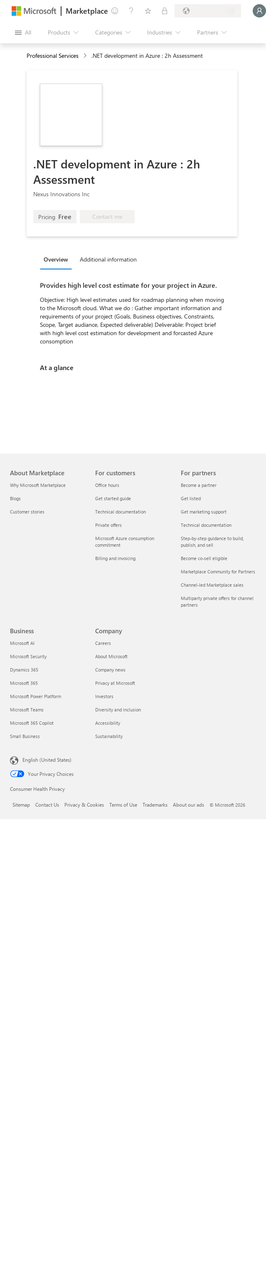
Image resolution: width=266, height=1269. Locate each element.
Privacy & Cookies (84, 804)
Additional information (108, 259)
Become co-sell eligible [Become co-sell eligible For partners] (204, 558)
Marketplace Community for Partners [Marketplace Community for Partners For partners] (218, 571)
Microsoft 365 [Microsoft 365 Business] (24, 683)
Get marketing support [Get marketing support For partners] (204, 512)
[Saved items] (148, 11)
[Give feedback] (114, 11)
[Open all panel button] (23, 32)
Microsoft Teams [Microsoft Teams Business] (27, 709)
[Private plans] (164, 11)
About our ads (188, 804)
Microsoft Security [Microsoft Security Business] (28, 656)
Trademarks (155, 804)
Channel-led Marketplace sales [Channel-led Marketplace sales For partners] (212, 585)
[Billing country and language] (208, 10)
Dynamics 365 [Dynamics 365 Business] (24, 670)
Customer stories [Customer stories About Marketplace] (27, 512)
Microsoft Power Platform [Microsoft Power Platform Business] (35, 696)
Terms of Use (123, 804)
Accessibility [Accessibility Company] (107, 723)
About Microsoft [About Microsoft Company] (111, 656)
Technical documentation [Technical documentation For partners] (206, 525)
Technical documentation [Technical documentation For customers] (120, 512)
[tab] (58, 259)
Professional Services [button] (53, 55)
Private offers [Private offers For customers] (108, 525)
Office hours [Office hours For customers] (107, 485)
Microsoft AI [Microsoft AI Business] (22, 643)
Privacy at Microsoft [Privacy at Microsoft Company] (115, 683)
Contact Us (47, 804)
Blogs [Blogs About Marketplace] (15, 498)
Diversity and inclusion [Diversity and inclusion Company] (118, 709)
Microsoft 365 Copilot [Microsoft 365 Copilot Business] (32, 723)
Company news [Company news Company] (110, 670)
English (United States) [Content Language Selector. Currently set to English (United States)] (46, 759)
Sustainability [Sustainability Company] (109, 736)
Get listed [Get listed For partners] (191, 498)
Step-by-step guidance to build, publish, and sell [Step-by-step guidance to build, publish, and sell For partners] (212, 541)
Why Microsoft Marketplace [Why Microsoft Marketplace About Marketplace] (38, 485)
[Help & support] (131, 11)
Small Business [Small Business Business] (25, 736)
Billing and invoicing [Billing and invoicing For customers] (115, 558)
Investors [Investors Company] (104, 696)
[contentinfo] (86, 56)
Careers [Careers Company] (103, 643)
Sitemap (21, 804)
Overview (56, 259)
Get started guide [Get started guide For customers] (113, 498)
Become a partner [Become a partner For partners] (199, 485)
